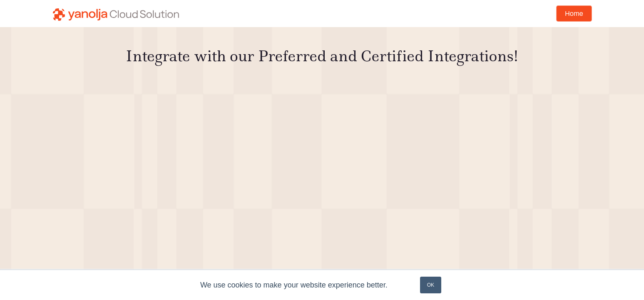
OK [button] (430, 285)
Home (574, 13)
